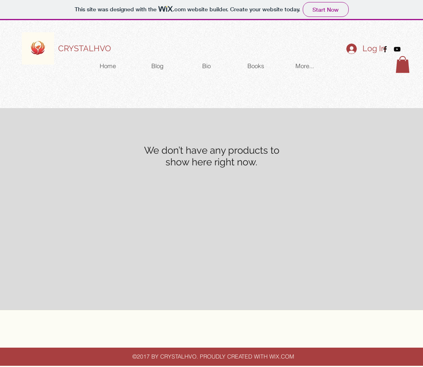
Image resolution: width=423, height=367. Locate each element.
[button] (403, 64)
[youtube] (397, 49)
